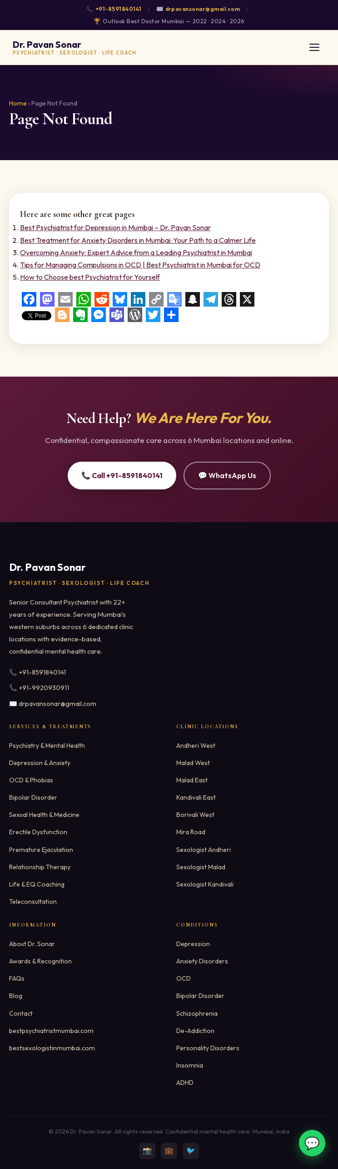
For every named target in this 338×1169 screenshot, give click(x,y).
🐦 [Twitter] (190, 1150)
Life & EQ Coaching (37, 884)
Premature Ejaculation (41, 850)
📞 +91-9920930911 (39, 688)
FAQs (17, 978)
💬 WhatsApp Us (227, 475)
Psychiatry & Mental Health (47, 745)
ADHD (185, 1082)
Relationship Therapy (39, 867)
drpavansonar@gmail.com (202, 8)
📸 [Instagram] (147, 1150)
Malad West (193, 763)
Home (18, 103)
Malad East (192, 780)
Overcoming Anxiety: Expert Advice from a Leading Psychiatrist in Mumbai (136, 252)
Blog (15, 996)
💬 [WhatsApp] (312, 1143)
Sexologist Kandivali (205, 884)
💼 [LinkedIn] (169, 1150)
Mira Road (190, 832)
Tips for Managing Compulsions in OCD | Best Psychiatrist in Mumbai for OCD (140, 264)
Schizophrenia (197, 1013)
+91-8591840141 (118, 8)
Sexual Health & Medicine (44, 815)
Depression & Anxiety (39, 763)
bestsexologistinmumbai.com (52, 1048)
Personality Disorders (207, 1048)
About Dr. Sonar (32, 944)
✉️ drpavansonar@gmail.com (52, 704)
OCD (183, 978)
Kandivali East (196, 797)
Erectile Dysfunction (38, 832)
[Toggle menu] (314, 47)
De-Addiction (195, 1031)
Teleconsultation (33, 901)
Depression (193, 944)
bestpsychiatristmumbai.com (51, 1031)
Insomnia (189, 1065)
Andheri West (195, 745)
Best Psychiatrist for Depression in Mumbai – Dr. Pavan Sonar (115, 227)
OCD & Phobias (31, 780)
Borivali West (195, 815)
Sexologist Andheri (203, 850)
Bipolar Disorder (33, 797)
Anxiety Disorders (202, 961)
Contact (21, 1013)
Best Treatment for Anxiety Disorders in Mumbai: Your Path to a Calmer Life (138, 240)
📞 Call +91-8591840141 (122, 475)
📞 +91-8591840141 (37, 672)
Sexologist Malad (200, 867)
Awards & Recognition (40, 961)
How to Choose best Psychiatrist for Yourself (90, 277)
